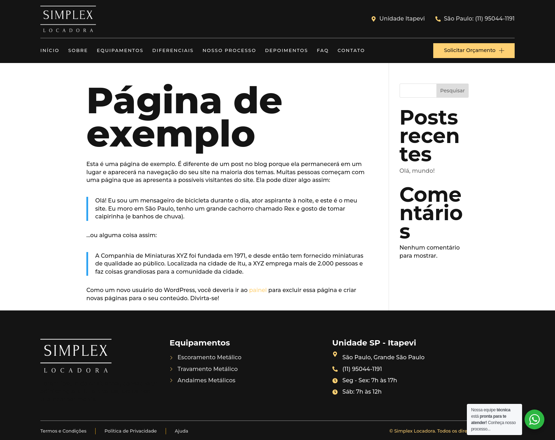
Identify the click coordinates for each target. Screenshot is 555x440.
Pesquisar (452, 90)
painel (258, 290)
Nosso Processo (229, 50)
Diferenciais (173, 50)
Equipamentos (120, 50)
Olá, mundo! (417, 170)
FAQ (322, 50)
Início (49, 50)
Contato (351, 50)
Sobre (78, 50)
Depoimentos (286, 50)
